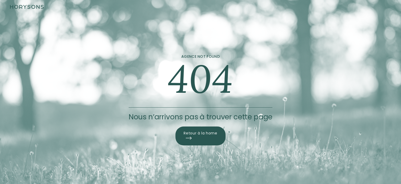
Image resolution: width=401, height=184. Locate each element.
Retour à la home (200, 136)
